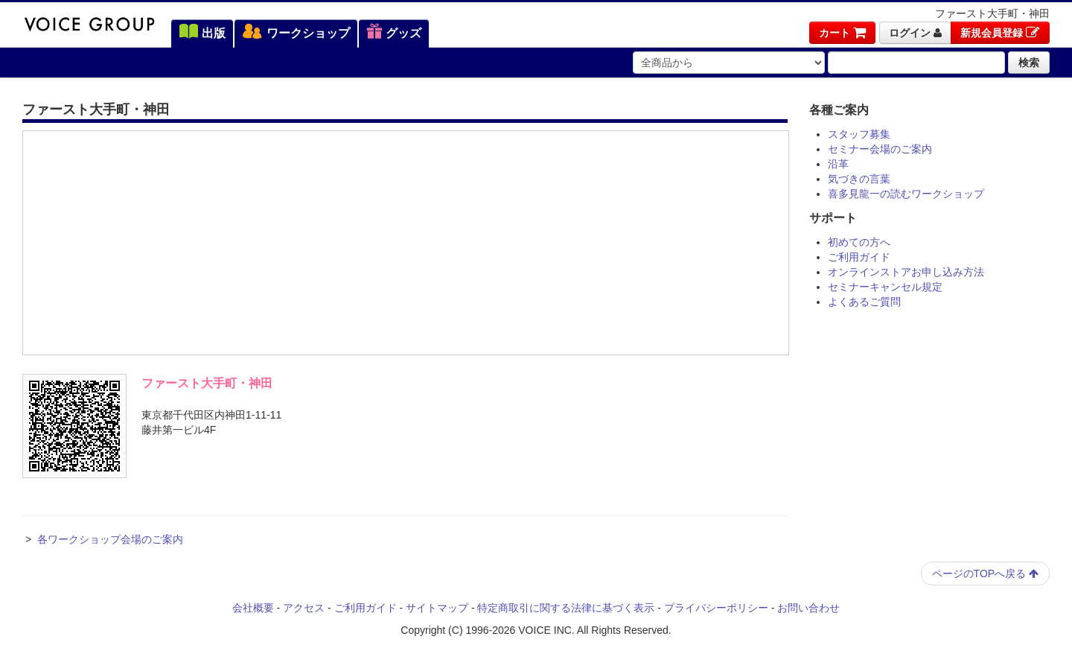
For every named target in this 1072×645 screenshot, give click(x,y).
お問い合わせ (808, 608)
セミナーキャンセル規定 (885, 287)
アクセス (304, 608)
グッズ (393, 32)
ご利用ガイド (859, 257)
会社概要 (253, 608)
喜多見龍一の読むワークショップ (906, 194)
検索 (1028, 63)
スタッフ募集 (859, 134)
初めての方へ (859, 242)
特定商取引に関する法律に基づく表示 (565, 608)
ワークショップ (295, 32)
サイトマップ (437, 608)
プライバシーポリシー (716, 608)
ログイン (915, 33)
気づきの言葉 (859, 179)
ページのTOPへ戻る (985, 573)
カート (842, 33)
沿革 (838, 164)
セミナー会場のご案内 (880, 149)
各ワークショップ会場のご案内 (110, 539)
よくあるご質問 (864, 302)
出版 (202, 32)
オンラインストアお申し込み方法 (906, 272)
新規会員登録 (1000, 33)
